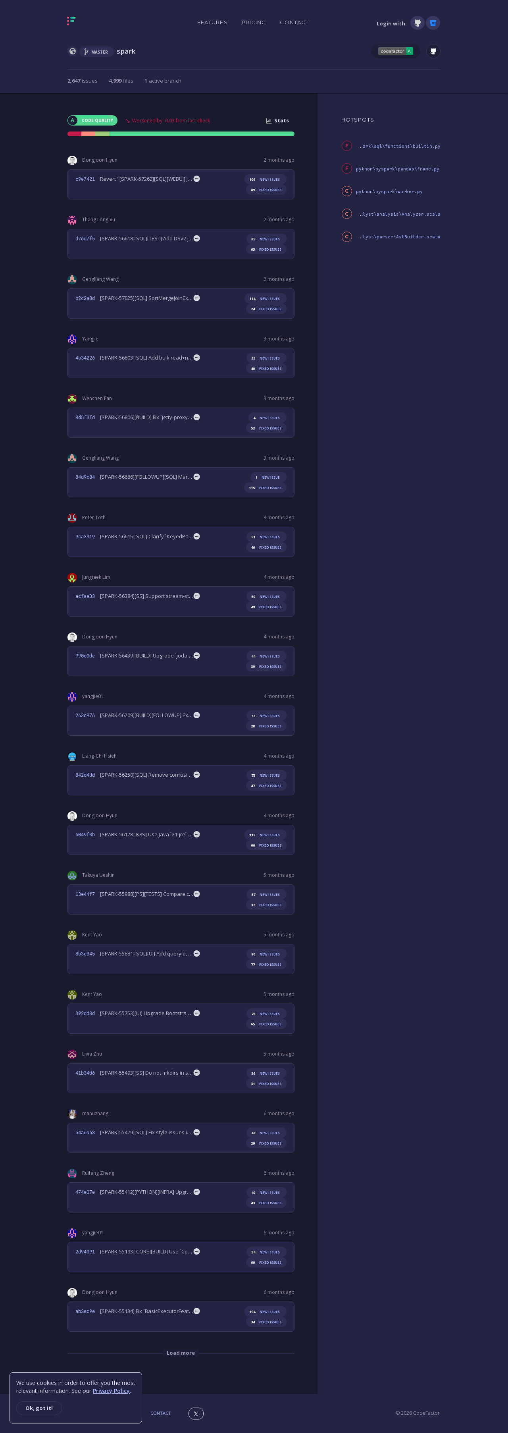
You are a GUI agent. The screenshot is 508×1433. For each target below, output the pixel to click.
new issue (266, 477)
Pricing (254, 22)
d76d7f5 (85, 239)
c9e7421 (85, 179)
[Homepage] (96, 23)
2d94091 (85, 1252)
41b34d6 (85, 1073)
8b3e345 (85, 954)
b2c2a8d (85, 298)
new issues (263, 179)
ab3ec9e (85, 1311)
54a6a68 (85, 1132)
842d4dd (85, 775)
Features (212, 22)
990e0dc (85, 656)
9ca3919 (85, 537)
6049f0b (85, 835)
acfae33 (85, 596)
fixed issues (264, 189)
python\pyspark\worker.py (389, 192)
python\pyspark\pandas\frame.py (397, 169)
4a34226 (85, 358)
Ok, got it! (39, 1408)
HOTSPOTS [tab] (358, 119)
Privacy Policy (111, 1390)
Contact (294, 22)
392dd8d (85, 1013)
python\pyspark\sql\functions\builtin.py (386, 146)
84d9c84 (85, 477)
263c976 (85, 715)
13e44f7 (85, 894)
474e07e (85, 1192)
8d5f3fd (85, 417)
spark (126, 51)
